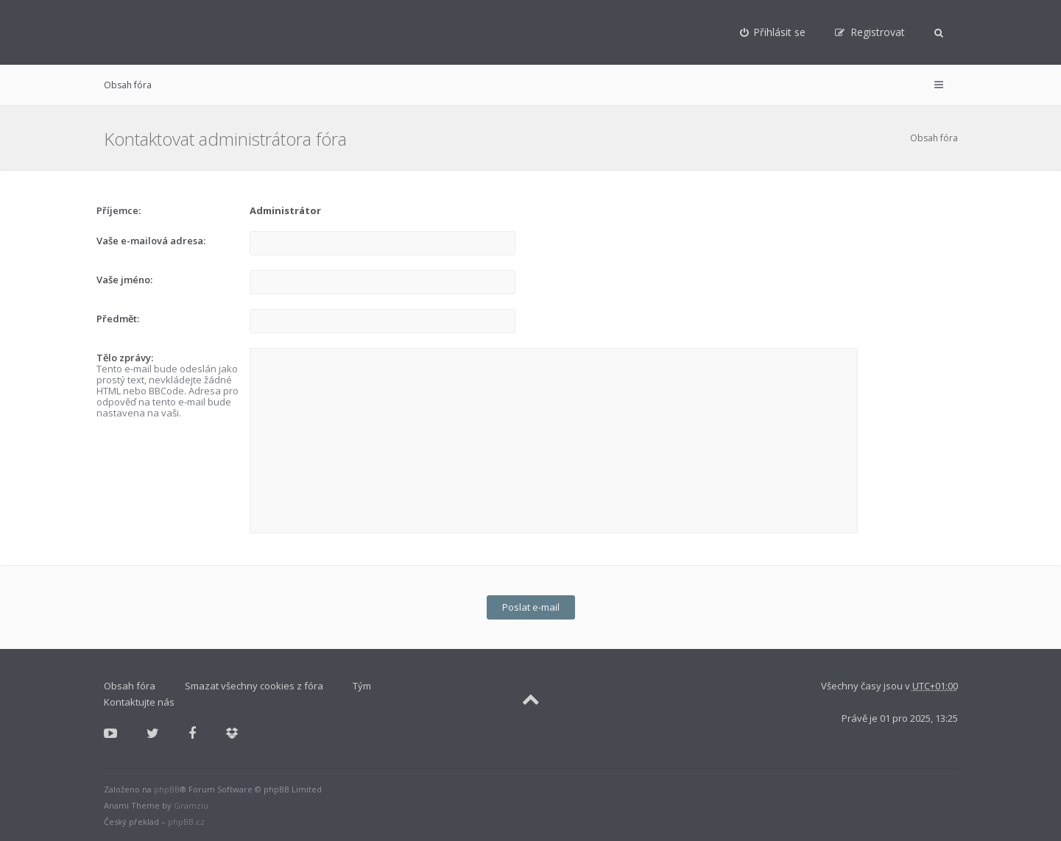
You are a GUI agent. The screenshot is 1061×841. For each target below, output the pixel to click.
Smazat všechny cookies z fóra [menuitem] (254, 685)
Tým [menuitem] (362, 685)
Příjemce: (118, 210)
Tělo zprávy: (124, 357)
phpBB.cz (186, 821)
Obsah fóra (128, 85)
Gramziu (191, 805)
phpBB (167, 789)
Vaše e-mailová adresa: (150, 240)
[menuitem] (773, 32)
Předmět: (117, 318)
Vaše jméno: (124, 279)
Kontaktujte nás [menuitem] (139, 702)
